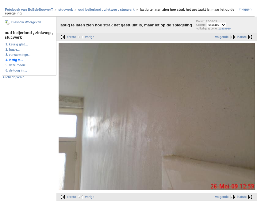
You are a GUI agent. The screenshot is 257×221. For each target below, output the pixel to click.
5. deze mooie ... (17, 65)
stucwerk (65, 9)
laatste (242, 37)
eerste (71, 37)
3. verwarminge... (18, 54)
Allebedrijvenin (13, 77)
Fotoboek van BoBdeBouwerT (29, 9)
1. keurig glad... (17, 44)
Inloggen (245, 9)
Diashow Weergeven (26, 22)
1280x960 (224, 28)
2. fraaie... (13, 49)
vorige (89, 37)
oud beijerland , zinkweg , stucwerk (106, 9)
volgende (221, 37)
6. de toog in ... (16, 70)
